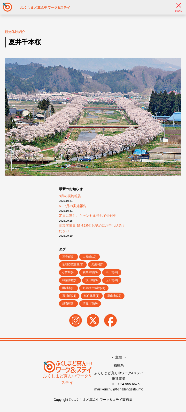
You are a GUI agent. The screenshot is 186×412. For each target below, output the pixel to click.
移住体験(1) (91, 295)
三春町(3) (68, 256)
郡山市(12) (114, 295)
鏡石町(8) (68, 303)
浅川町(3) (91, 280)
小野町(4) (68, 272)
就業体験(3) (90, 272)
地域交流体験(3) (72, 264)
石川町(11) (69, 295)
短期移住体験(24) (94, 288)
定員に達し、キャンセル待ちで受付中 (87, 216)
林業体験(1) (70, 280)
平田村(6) (112, 272)
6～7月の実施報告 (72, 206)
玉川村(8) (112, 280)
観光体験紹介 (15, 32)
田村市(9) (68, 288)
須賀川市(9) (90, 303)
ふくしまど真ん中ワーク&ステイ (67, 374)
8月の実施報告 (70, 196)
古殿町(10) (89, 256)
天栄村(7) (97, 264)
